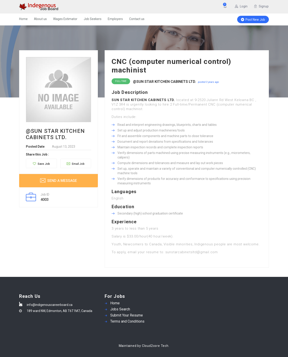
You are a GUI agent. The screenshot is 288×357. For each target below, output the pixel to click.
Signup (261, 6)
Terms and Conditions (127, 321)
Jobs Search (120, 309)
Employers (115, 19)
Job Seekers (92, 19)
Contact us (136, 19)
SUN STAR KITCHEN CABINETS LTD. (143, 100)
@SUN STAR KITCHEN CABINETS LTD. (164, 81)
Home (23, 19)
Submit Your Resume (126, 315)
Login (241, 6)
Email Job (76, 163)
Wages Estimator (65, 19)
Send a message (58, 180)
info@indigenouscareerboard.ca (49, 305)
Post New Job (253, 19)
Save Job (41, 163)
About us (40, 19)
